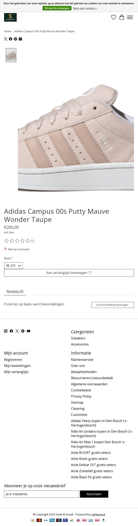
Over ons (78, 365)
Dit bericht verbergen (57, 8)
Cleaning (77, 408)
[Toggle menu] (130, 17)
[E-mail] (41, 494)
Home (7, 31)
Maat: (8, 258)
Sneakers (78, 338)
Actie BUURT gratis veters (91, 452)
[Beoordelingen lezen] (17, 240)
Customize (79, 414)
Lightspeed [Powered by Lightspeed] (98, 514)
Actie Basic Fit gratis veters (91, 477)
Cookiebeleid (81, 390)
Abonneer (94, 494)
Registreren (13, 359)
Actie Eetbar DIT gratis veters (93, 465)
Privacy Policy (81, 396)
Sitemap (77, 402)
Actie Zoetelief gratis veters (92, 471)
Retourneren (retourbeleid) (92, 378)
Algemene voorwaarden (89, 384)
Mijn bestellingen (17, 365)
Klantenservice (82, 359)
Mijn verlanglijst (16, 372)
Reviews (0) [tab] (15, 291)
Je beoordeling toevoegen (112, 305)
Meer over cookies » (85, 8)
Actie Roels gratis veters (89, 458)
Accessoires (80, 344)
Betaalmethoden (83, 372)
